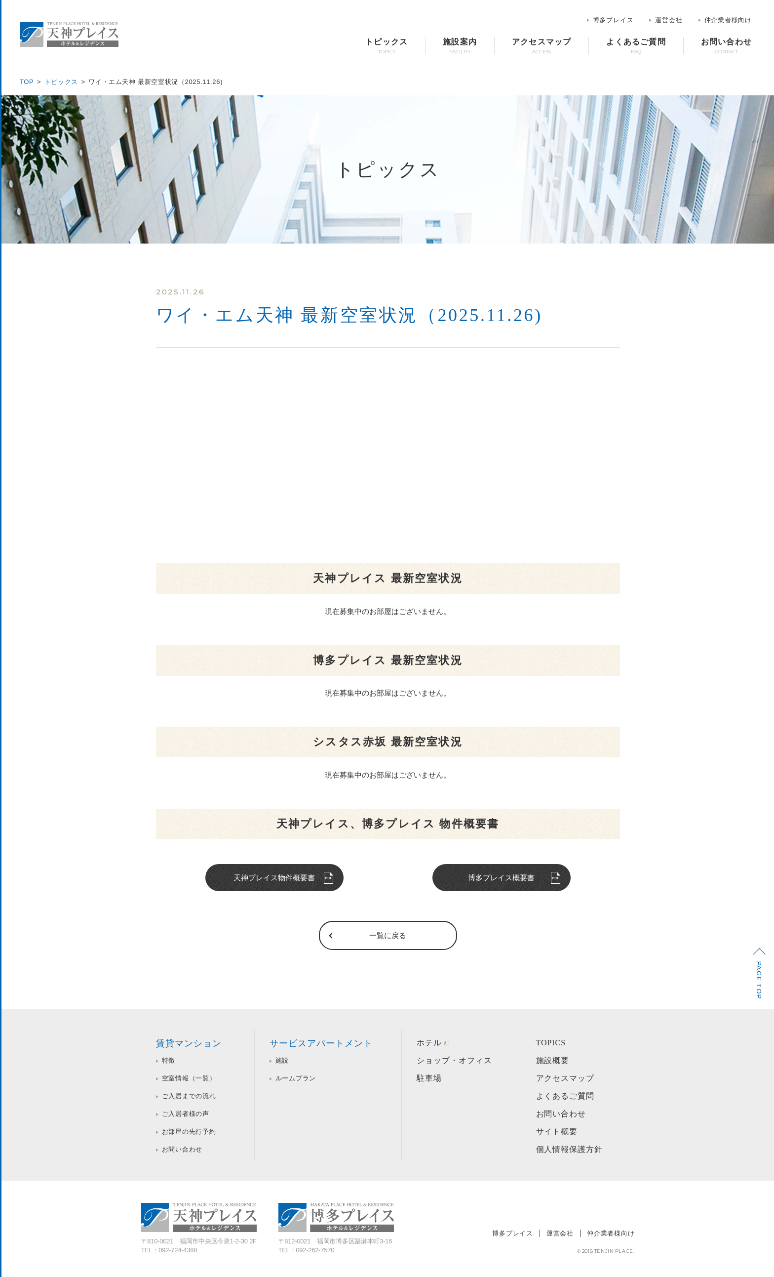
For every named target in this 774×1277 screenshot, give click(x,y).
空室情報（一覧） (189, 1078)
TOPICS (551, 1042)
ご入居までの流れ (189, 1096)
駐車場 (429, 1078)
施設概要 (553, 1060)
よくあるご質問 (565, 1096)
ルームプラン (295, 1078)
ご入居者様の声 (185, 1113)
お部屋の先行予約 (189, 1131)
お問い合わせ (182, 1149)
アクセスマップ (565, 1078)
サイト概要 (557, 1131)
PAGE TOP (759, 980)
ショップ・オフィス (454, 1060)
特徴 (169, 1060)
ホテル (429, 1042)
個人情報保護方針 (569, 1149)
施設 (282, 1060)
